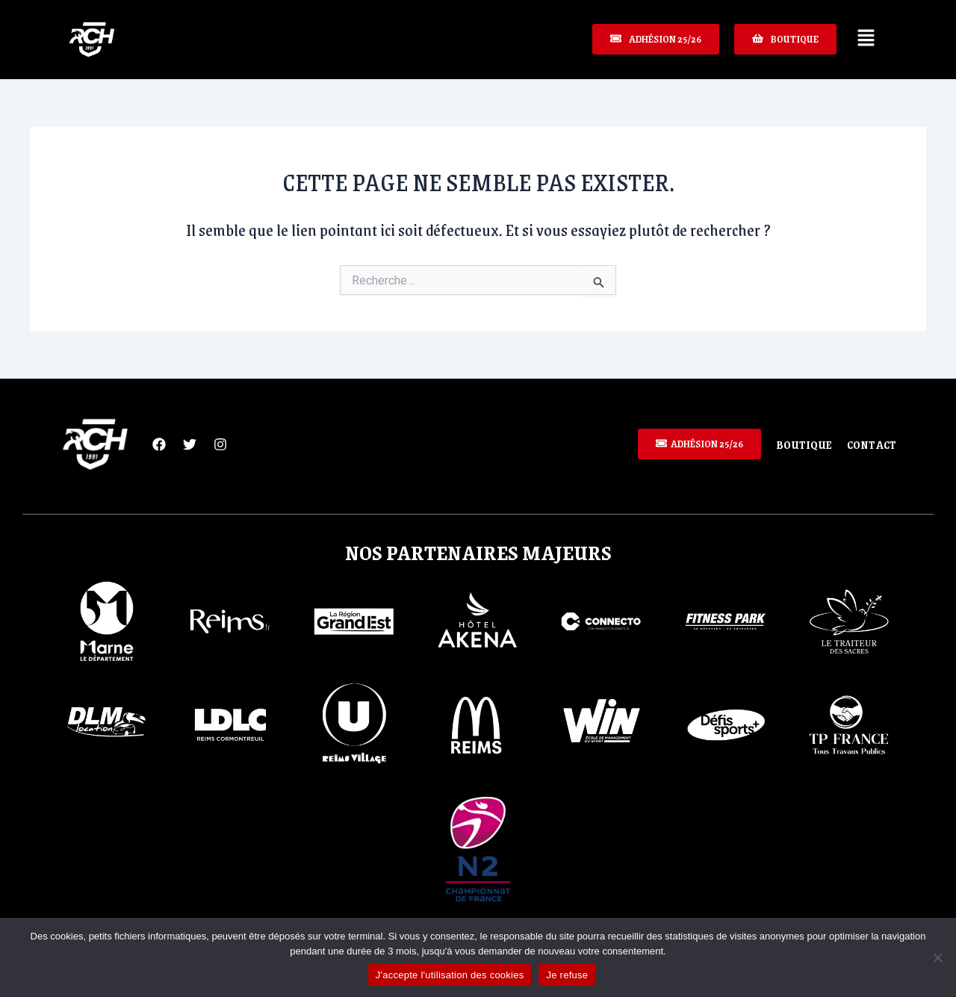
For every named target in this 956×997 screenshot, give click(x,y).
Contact (871, 444)
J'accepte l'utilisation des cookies (450, 975)
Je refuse (567, 975)
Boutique (804, 444)
